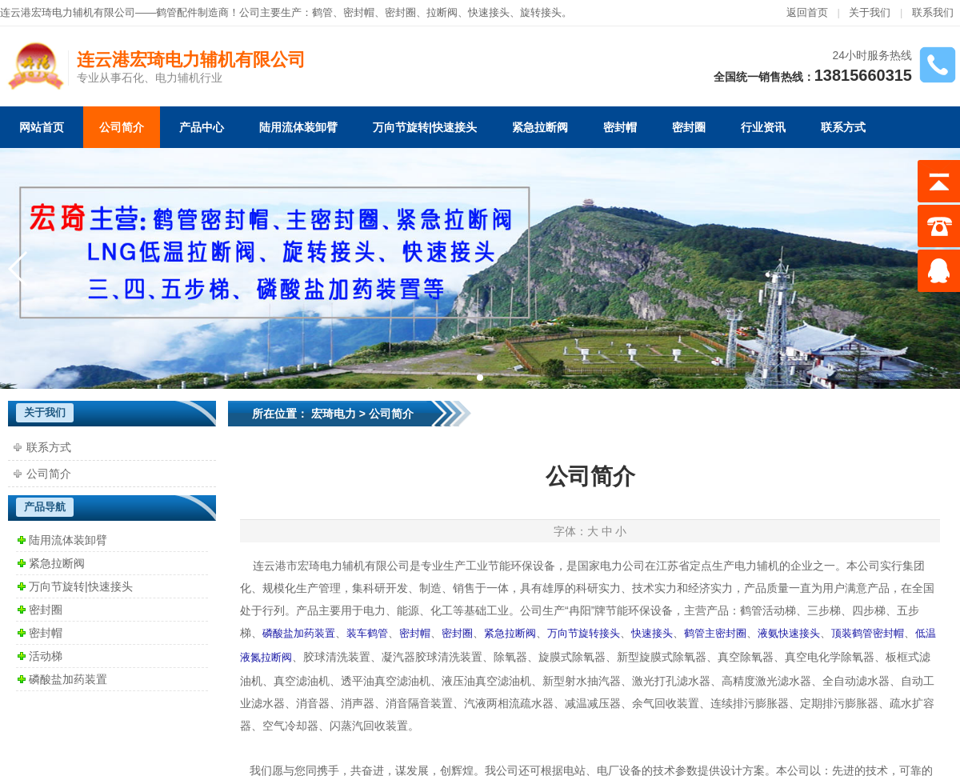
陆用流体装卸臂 (298, 127)
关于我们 (869, 12)
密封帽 (358, 12)
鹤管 (322, 12)
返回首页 (807, 12)
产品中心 (201, 127)
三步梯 (824, 610)
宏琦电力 (333, 413)
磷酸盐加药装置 (68, 679)
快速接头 (489, 12)
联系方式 (843, 127)
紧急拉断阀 (540, 127)
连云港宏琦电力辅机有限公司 (191, 60)
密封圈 (689, 127)
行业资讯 (763, 127)
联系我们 (933, 12)
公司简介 (121, 127)
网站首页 (41, 127)
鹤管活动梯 (768, 610)
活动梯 (45, 656)
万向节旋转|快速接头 (425, 127)
